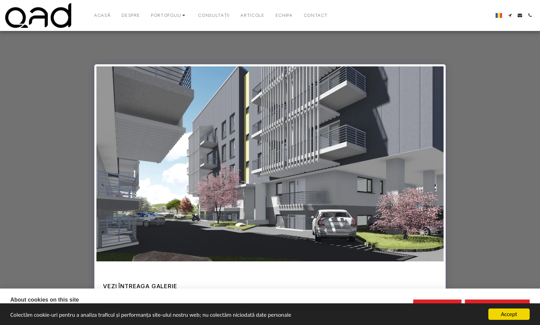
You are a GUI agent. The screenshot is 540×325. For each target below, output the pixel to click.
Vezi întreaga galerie (140, 286)
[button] (169, 15)
